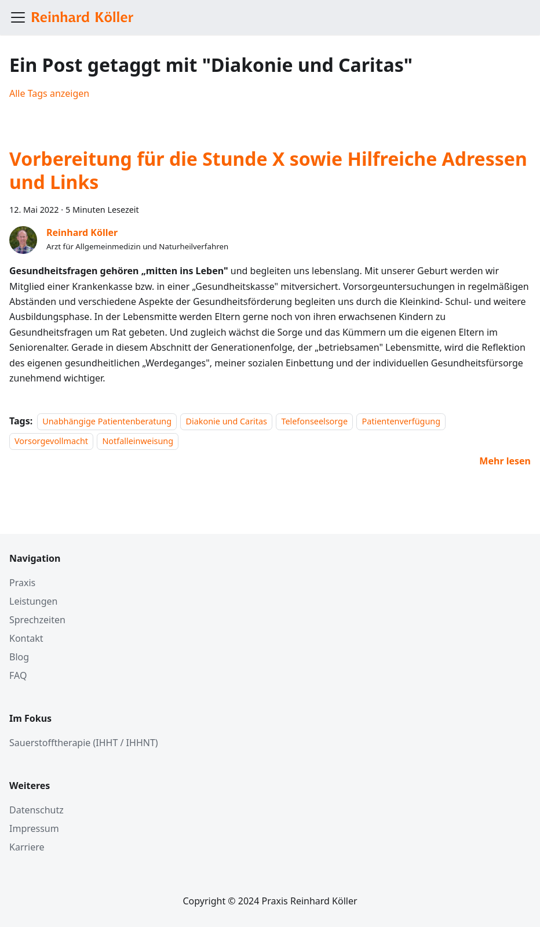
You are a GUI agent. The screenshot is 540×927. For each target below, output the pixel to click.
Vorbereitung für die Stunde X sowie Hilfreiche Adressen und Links (268, 170)
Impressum (34, 828)
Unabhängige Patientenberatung (107, 421)
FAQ (18, 675)
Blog (19, 656)
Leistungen (33, 601)
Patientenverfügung (401, 421)
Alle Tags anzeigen (49, 93)
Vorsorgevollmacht (51, 441)
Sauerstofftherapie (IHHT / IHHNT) (83, 742)
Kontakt (26, 638)
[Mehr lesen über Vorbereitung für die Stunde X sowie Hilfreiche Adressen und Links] (505, 461)
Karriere (27, 847)
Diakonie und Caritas (226, 421)
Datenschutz (36, 810)
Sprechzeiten (37, 619)
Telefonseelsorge (314, 421)
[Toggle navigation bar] (18, 17)
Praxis (22, 582)
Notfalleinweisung (137, 441)
